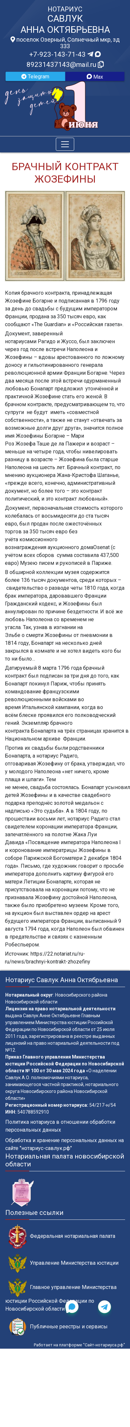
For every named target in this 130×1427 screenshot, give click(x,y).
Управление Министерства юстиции (64, 1263)
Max (95, 77)
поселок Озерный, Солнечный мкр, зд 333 (65, 43)
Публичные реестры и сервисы (58, 1327)
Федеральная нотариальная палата (62, 1236)
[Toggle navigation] (65, 144)
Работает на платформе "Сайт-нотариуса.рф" (79, 1344)
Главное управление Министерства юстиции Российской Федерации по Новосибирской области (61, 1295)
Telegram (35, 76)
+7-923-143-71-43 (65, 54)
